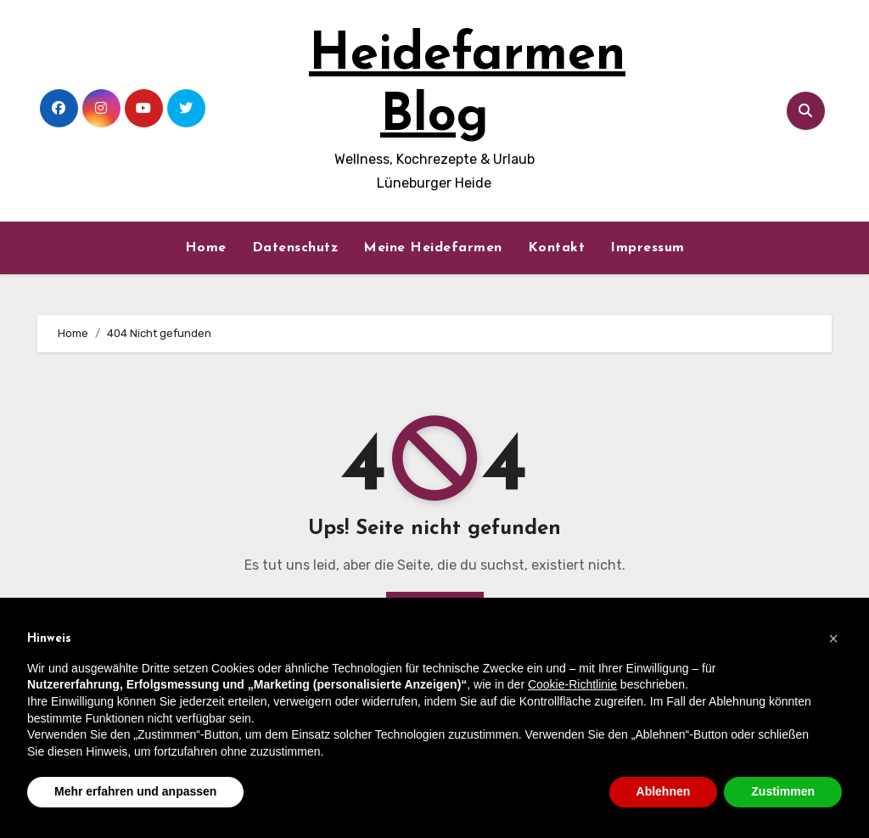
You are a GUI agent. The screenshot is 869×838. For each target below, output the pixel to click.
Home (206, 248)
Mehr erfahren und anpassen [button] (135, 791)
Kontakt (557, 248)
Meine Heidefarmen (432, 248)
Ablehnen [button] (663, 791)
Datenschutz (295, 248)
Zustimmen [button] (783, 791)
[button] (833, 638)
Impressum (647, 248)
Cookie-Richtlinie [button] (572, 684)
